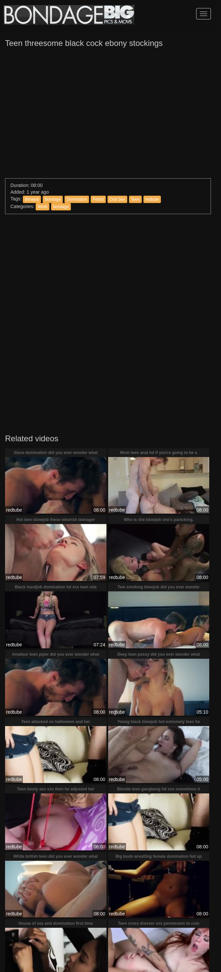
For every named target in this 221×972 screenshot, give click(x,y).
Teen (135, 199)
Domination (77, 199)
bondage (61, 206)
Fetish (98, 199)
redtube (152, 199)
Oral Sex (117, 199)
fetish (42, 206)
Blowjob (32, 199)
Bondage (53, 199)
